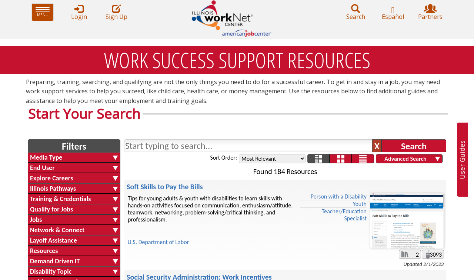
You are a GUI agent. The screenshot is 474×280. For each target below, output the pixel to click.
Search (355, 12)
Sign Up (116, 12)
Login (79, 12)
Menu (45, 12)
